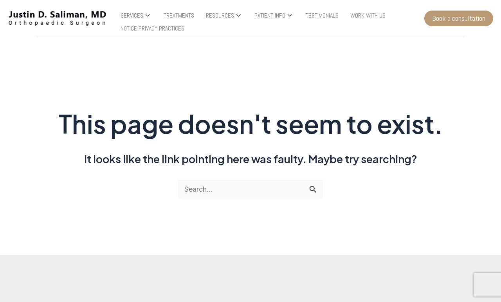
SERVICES (136, 15)
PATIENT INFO (274, 15)
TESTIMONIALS (322, 15)
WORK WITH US (368, 15)
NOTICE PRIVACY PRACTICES (152, 28)
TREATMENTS (179, 15)
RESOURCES (224, 15)
